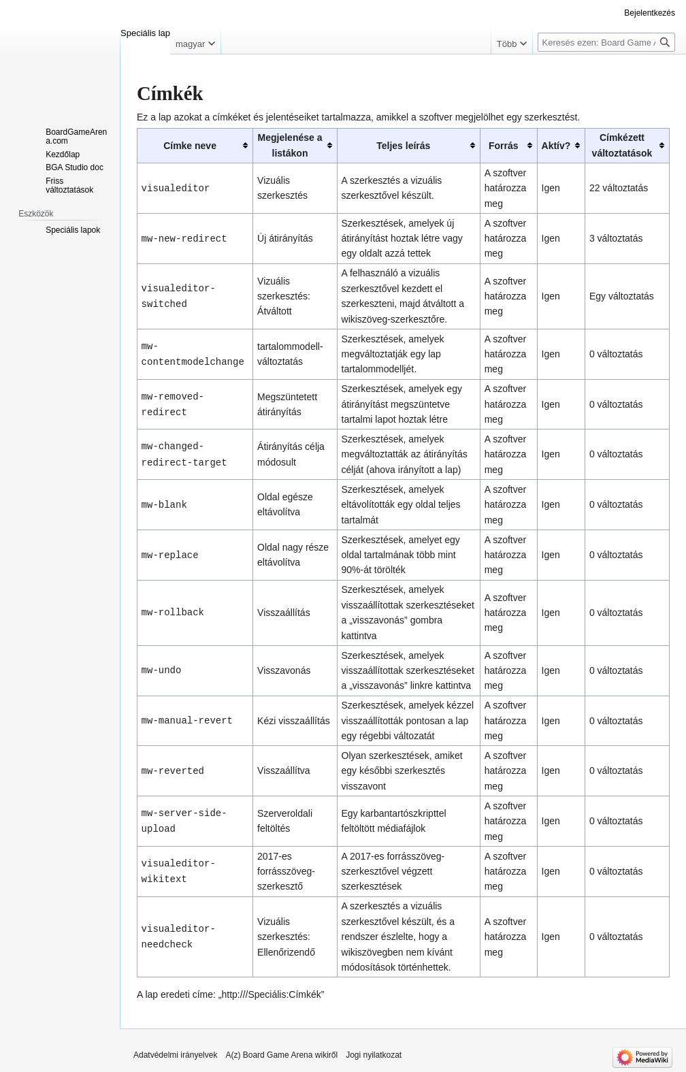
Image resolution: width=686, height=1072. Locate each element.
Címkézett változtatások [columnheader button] (622, 145)
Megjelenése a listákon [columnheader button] (290, 145)
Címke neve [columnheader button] (189, 145)
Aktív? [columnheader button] (556, 145)
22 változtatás (618, 187)
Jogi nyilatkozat (374, 1055)
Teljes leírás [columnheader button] (403, 145)
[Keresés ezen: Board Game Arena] (606, 42)
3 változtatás (616, 238)
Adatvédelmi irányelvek (175, 1055)
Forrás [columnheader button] (504, 145)
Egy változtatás (621, 296)
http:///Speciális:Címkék (271, 994)
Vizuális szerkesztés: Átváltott (283, 296)
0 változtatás (616, 353)
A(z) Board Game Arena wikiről (281, 1055)
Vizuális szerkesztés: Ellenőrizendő (286, 937)
